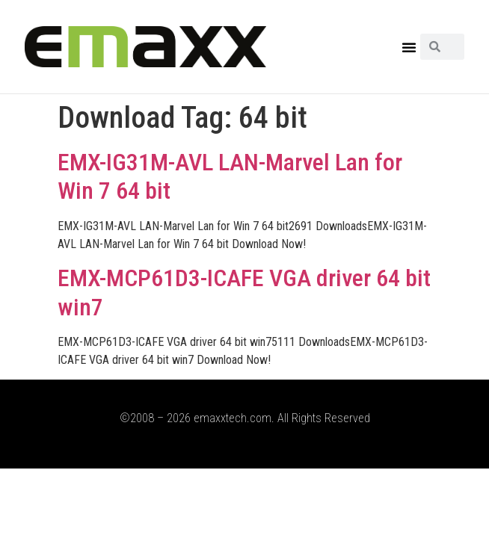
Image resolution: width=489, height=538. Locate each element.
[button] (409, 47)
